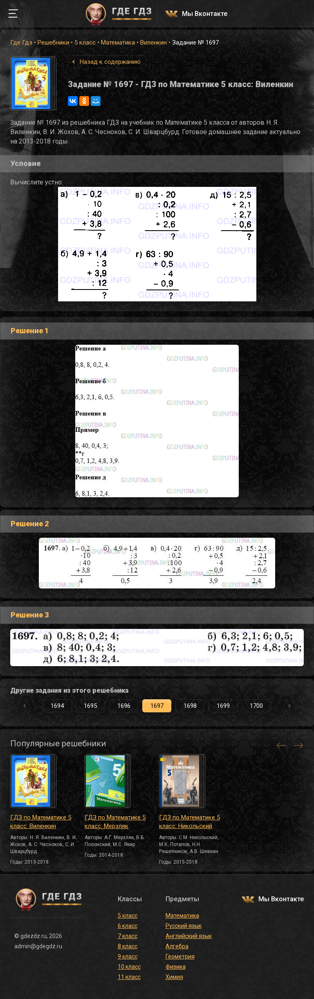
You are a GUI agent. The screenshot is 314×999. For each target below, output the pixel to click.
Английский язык (189, 936)
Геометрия (180, 956)
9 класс (127, 956)
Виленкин (153, 42)
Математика (118, 42)
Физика (176, 966)
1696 (123, 705)
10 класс (129, 966)
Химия (174, 977)
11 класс (129, 977)
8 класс (127, 946)
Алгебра (177, 946)
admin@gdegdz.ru (38, 946)
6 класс (127, 926)
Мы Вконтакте (204, 14)
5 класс (85, 42)
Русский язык (184, 926)
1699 (223, 705)
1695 (90, 705)
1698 (190, 705)
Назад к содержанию (110, 61)
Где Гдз (21, 42)
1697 (157, 705)
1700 (256, 705)
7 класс (127, 936)
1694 (57, 705)
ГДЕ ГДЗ (118, 13)
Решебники (53, 42)
